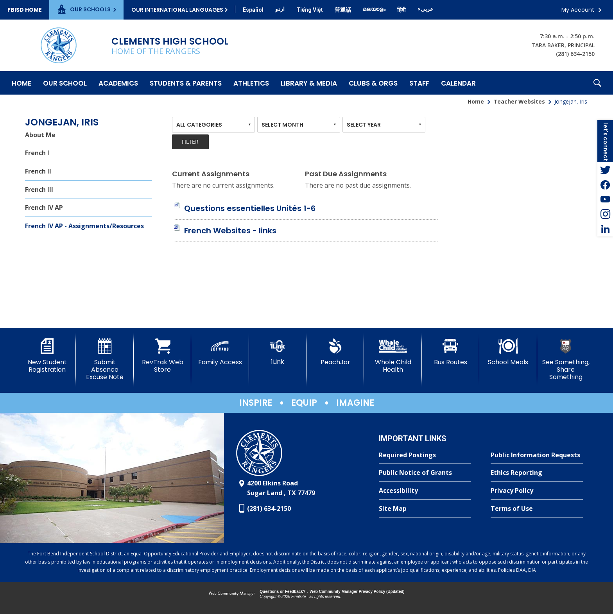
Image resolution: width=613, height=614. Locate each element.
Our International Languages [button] (177, 10)
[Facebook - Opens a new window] (605, 184)
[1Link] (278, 352)
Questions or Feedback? (282, 591)
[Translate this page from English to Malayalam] (374, 9)
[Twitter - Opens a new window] (605, 170)
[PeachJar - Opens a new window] (335, 352)
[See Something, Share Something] (566, 360)
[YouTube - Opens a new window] (605, 199)
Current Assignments (210, 174)
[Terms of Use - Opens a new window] (537, 509)
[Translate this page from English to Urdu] (280, 9)
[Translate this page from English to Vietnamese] (309, 10)
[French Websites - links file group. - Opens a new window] (230, 230)
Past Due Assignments (346, 174)
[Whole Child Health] (393, 356)
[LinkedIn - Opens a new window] (605, 229)
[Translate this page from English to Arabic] (425, 9)
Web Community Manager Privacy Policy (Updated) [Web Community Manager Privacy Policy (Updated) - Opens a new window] (357, 591)
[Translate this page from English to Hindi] (401, 10)
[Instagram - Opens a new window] (605, 214)
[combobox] (213, 124)
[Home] (21, 83)
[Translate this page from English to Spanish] (253, 10)
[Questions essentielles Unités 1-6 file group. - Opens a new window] (249, 208)
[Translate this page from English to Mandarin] (343, 10)
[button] (597, 83)
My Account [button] (577, 10)
